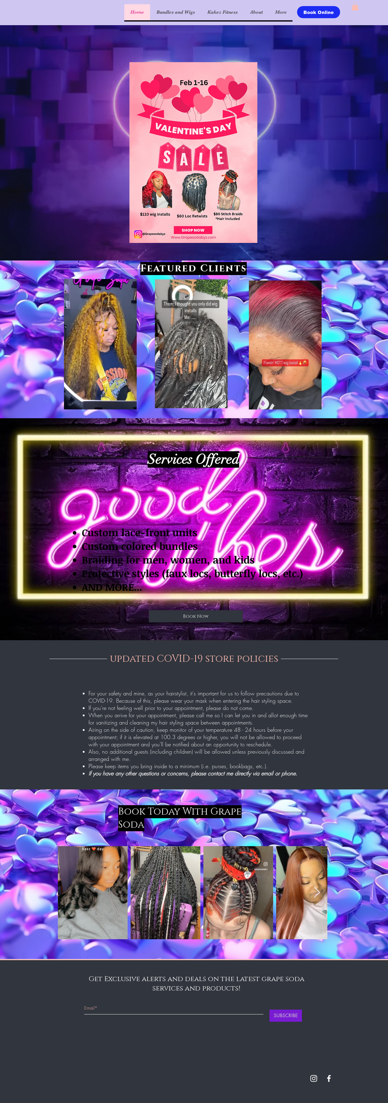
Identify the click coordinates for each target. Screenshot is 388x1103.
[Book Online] (318, 12)
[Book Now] (196, 616)
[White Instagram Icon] (313, 1078)
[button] (355, 6)
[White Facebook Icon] (328, 1078)
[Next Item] (316, 893)
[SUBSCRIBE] (285, 1016)
